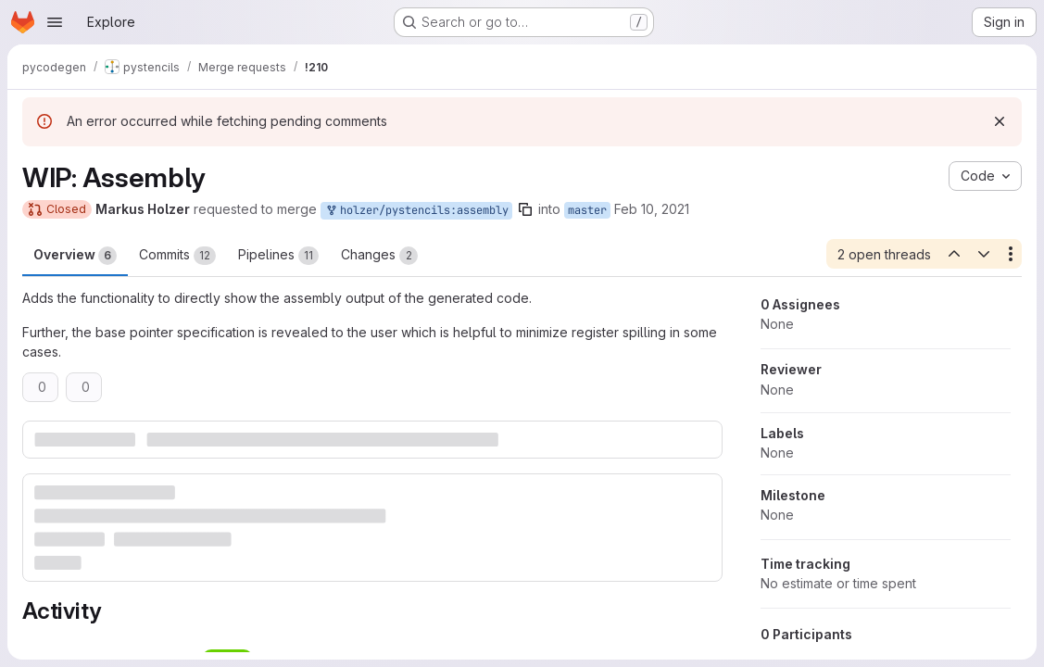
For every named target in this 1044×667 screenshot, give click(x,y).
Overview (75, 255)
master (587, 210)
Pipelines (278, 255)
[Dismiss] (999, 121)
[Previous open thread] (953, 254)
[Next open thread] (984, 254)
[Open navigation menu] (54, 22)
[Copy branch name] (525, 209)
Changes (379, 255)
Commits (177, 255)
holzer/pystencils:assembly (416, 211)
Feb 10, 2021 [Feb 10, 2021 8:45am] (651, 209)
